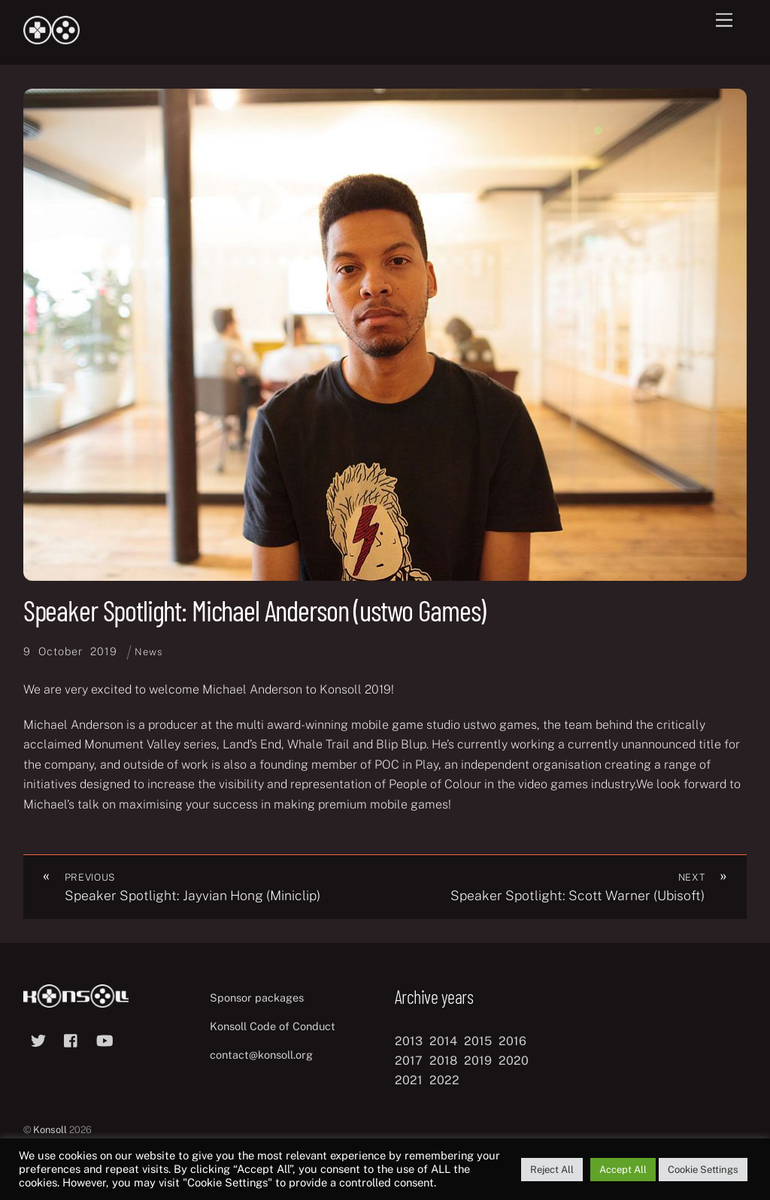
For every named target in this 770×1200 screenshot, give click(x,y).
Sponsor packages (257, 997)
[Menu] (724, 20)
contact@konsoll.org (261, 1054)
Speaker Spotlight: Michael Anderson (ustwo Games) (255, 610)
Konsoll (50, 1129)
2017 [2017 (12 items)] (409, 1060)
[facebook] (71, 1038)
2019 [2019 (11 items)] (478, 1060)
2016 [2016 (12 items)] (512, 1041)
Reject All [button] (552, 1169)
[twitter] (38, 1038)
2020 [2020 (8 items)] (514, 1060)
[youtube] (104, 1038)
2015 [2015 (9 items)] (478, 1041)
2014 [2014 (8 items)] (443, 1041)
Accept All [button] (623, 1169)
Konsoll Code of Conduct (272, 1026)
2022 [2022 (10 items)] (444, 1080)
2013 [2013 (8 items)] (409, 1041)
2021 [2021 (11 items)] (409, 1080)
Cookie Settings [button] (703, 1169)
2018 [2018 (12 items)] (443, 1060)
